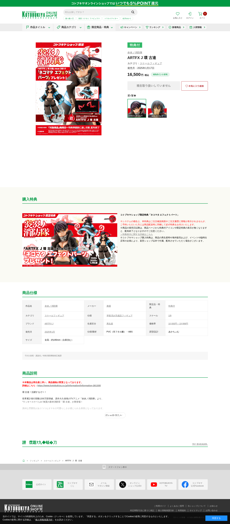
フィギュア (34, 461)
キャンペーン (130, 27)
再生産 (110, 323)
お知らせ (214, 506)
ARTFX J (49, 323)
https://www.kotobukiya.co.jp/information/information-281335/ (69, 385)
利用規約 (182, 510)
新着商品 (176, 27)
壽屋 (109, 306)
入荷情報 (197, 27)
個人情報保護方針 (166, 510)
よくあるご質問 (177, 506)
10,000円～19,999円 (178, 323)
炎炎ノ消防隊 (134, 52)
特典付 (171, 306)
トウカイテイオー (111, 18)
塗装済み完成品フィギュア (120, 315)
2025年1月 (50, 332)
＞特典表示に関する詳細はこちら (136, 234)
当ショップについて (197, 506)
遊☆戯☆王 (69, 18)
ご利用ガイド (160, 506)
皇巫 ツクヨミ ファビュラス (89, 18)
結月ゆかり (127, 18)
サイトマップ (196, 510)
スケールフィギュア (151, 63)
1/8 (169, 315)
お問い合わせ (212, 510)
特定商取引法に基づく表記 (142, 510)
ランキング (154, 27)
